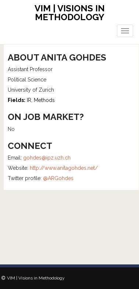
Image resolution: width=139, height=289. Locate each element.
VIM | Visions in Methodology (70, 12)
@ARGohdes (58, 178)
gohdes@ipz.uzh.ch (47, 158)
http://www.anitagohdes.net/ (64, 168)
